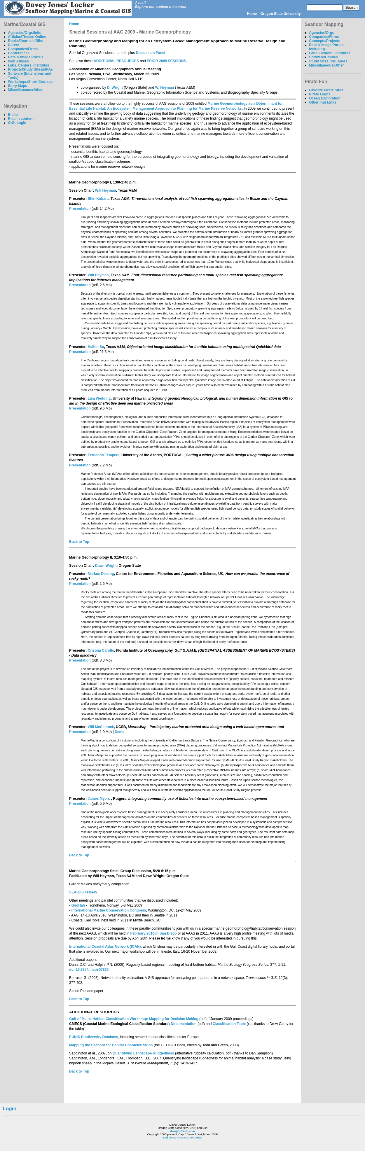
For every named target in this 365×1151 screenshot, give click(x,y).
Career (13, 45)
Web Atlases (18, 61)
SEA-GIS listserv (83, 892)
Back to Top (79, 542)
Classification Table (229, 1024)
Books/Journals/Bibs (25, 41)
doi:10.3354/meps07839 (89, 970)
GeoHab (78, 905)
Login (9, 1108)
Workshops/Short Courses (30, 82)
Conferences (18, 53)
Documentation (183, 1024)
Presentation (80, 209)
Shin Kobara (98, 199)
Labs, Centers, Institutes (28, 65)
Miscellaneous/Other (25, 90)
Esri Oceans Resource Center (182, 1137)
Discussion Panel (150, 53)
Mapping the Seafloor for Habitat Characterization (111, 1045)
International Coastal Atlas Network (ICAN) (105, 946)
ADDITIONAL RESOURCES (116, 61)
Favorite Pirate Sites (326, 90)
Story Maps (17, 86)
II (125, 53)
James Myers (99, 799)
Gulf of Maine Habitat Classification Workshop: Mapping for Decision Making (133, 1019)
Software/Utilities (323, 57)
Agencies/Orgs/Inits (24, 33)
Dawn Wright (106, 566)
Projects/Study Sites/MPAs (30, 69)
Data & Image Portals (25, 57)
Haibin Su (96, 347)
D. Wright (115, 87)
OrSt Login (17, 123)
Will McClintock (101, 727)
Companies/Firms (23, 49)
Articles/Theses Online (27, 37)
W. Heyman (164, 87)
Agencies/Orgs (321, 33)
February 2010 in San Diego (153, 933)
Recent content (21, 119)
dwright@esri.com (182, 1131)
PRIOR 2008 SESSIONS (166, 61)
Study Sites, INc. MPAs (328, 61)
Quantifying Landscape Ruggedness (143, 1053)
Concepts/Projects (324, 41)
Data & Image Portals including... (327, 47)
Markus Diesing (101, 574)
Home (252, 14)
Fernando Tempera (104, 455)
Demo (120, 732)
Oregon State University (280, 14)
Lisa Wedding (99, 398)
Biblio (13, 115)
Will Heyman (105, 190)
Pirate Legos (319, 94)
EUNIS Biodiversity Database (93, 1037)
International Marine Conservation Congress (108, 910)
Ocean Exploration (324, 98)
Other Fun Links (322, 102)
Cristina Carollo (101, 650)
